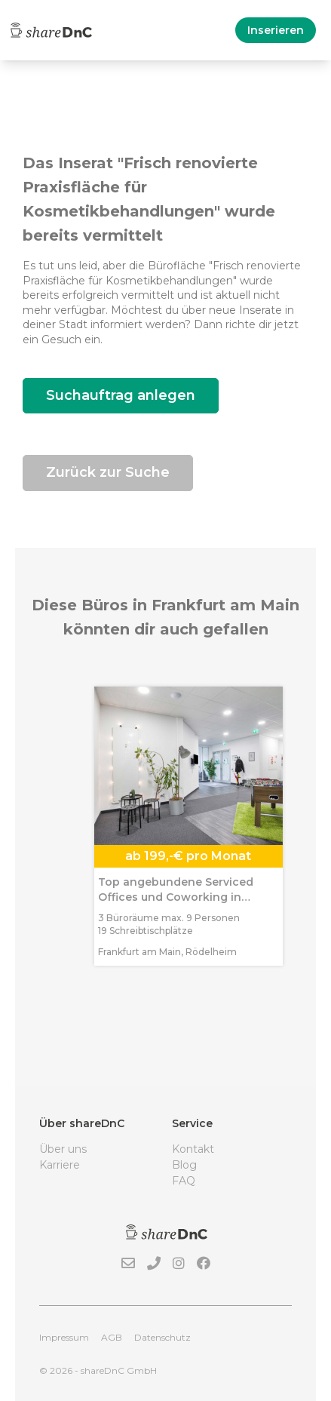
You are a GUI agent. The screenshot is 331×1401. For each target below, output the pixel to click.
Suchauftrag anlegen (120, 395)
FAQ (183, 1180)
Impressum (64, 1337)
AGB (111, 1337)
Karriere (59, 1165)
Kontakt (193, 1149)
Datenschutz (162, 1337)
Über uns (63, 1149)
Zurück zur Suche (108, 472)
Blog (184, 1165)
